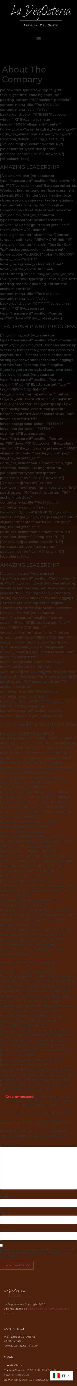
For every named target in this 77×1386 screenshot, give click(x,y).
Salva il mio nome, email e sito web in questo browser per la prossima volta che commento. (38, 1253)
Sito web (7, 1229)
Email (5, 1213)
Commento (11, 1144)
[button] (38, 38)
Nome (6, 1196)
